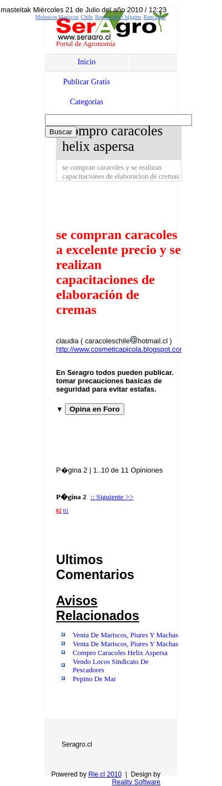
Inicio (87, 62)
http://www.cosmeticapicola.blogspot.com (120, 349)
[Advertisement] (139, 203)
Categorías (86, 102)
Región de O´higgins (118, 17)
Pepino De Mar (94, 679)
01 (66, 511)
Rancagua (154, 17)
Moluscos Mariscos (57, 17)
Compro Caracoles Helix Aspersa (120, 653)
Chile (87, 17)
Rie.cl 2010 (105, 774)
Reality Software (136, 782)
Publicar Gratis (86, 82)
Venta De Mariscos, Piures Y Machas (125, 635)
